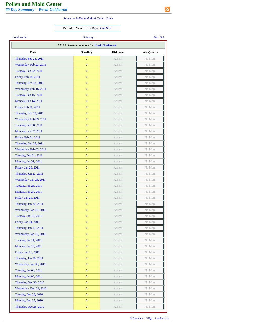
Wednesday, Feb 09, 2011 (30, 119)
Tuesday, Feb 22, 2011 (28, 71)
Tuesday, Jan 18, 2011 (28, 216)
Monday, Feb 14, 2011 (28, 101)
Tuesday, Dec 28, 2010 (29, 294)
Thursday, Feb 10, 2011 (29, 113)
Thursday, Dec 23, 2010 (29, 306)
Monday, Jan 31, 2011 (28, 161)
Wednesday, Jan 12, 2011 (30, 234)
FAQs (149, 318)
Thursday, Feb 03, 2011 (29, 143)
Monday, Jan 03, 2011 (28, 276)
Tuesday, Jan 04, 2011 (28, 270)
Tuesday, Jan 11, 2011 (28, 240)
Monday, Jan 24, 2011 (28, 191)
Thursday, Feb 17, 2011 (29, 83)
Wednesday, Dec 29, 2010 (31, 288)
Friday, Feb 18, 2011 (27, 77)
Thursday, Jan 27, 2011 (29, 173)
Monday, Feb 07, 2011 (28, 131)
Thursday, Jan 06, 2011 (29, 258)
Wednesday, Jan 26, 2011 (30, 179)
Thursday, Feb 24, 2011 (29, 58)
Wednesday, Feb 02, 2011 (30, 149)
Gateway (88, 37)
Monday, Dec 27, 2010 (29, 300)
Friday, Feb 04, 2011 (27, 137)
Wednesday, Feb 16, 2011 (30, 89)
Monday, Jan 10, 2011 (28, 246)
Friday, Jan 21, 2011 (27, 197)
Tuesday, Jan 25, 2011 (28, 185)
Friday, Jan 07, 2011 (27, 252)
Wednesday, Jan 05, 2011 (30, 264)
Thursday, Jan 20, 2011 (29, 204)
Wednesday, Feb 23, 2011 (30, 64)
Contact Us (162, 318)
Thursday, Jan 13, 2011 (29, 228)
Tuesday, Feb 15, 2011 (28, 95)
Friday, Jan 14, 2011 (27, 222)
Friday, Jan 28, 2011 (27, 167)
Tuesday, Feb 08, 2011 (28, 125)
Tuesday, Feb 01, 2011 (28, 155)
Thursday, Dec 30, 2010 (29, 282)
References (136, 318)
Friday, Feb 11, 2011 (27, 107)
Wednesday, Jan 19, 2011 (30, 210)
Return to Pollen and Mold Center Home (88, 18)
